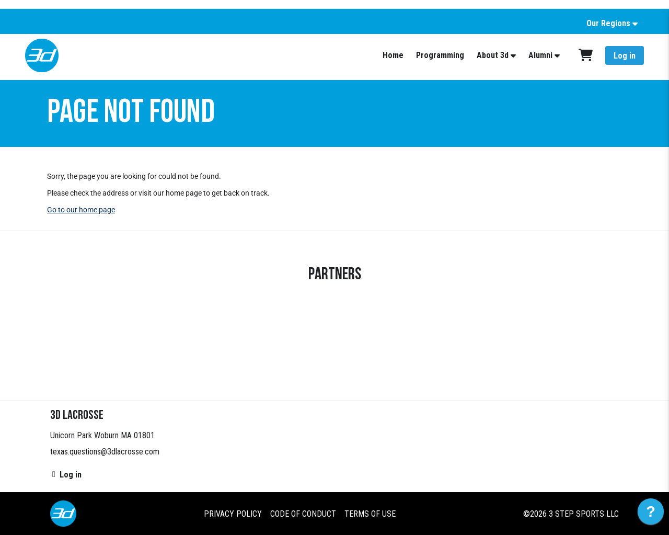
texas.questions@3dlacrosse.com (104, 452)
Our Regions (608, 23)
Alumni (540, 55)
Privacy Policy (233, 514)
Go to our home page (81, 210)
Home (393, 55)
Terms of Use (370, 514)
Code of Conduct (303, 514)
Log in (625, 56)
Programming (440, 55)
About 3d (493, 55)
